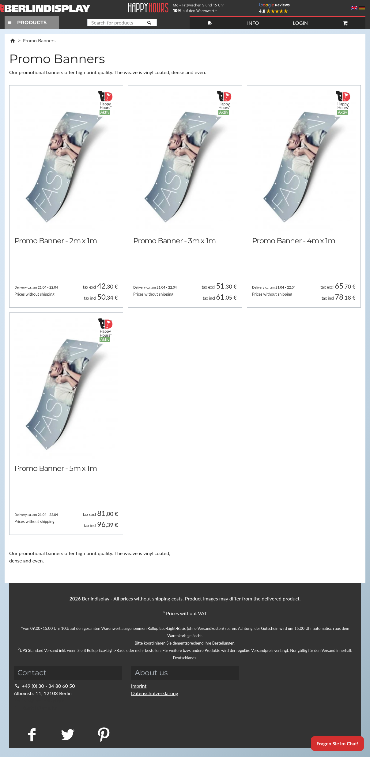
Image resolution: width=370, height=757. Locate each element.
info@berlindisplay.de (41, 700)
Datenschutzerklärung (154, 693)
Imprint (139, 686)
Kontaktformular (35, 708)
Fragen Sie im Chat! (337, 743)
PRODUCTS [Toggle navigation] (26, 22)
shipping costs (167, 598)
